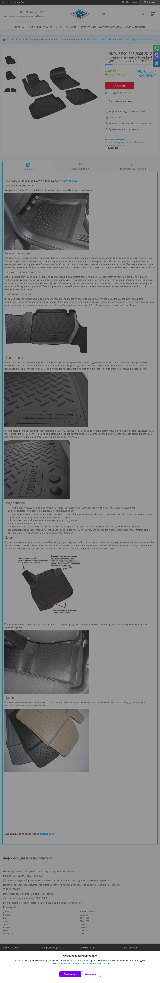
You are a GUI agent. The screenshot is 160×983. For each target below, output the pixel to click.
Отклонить (94, 974)
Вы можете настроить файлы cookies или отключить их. (79, 967)
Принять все (70, 974)
